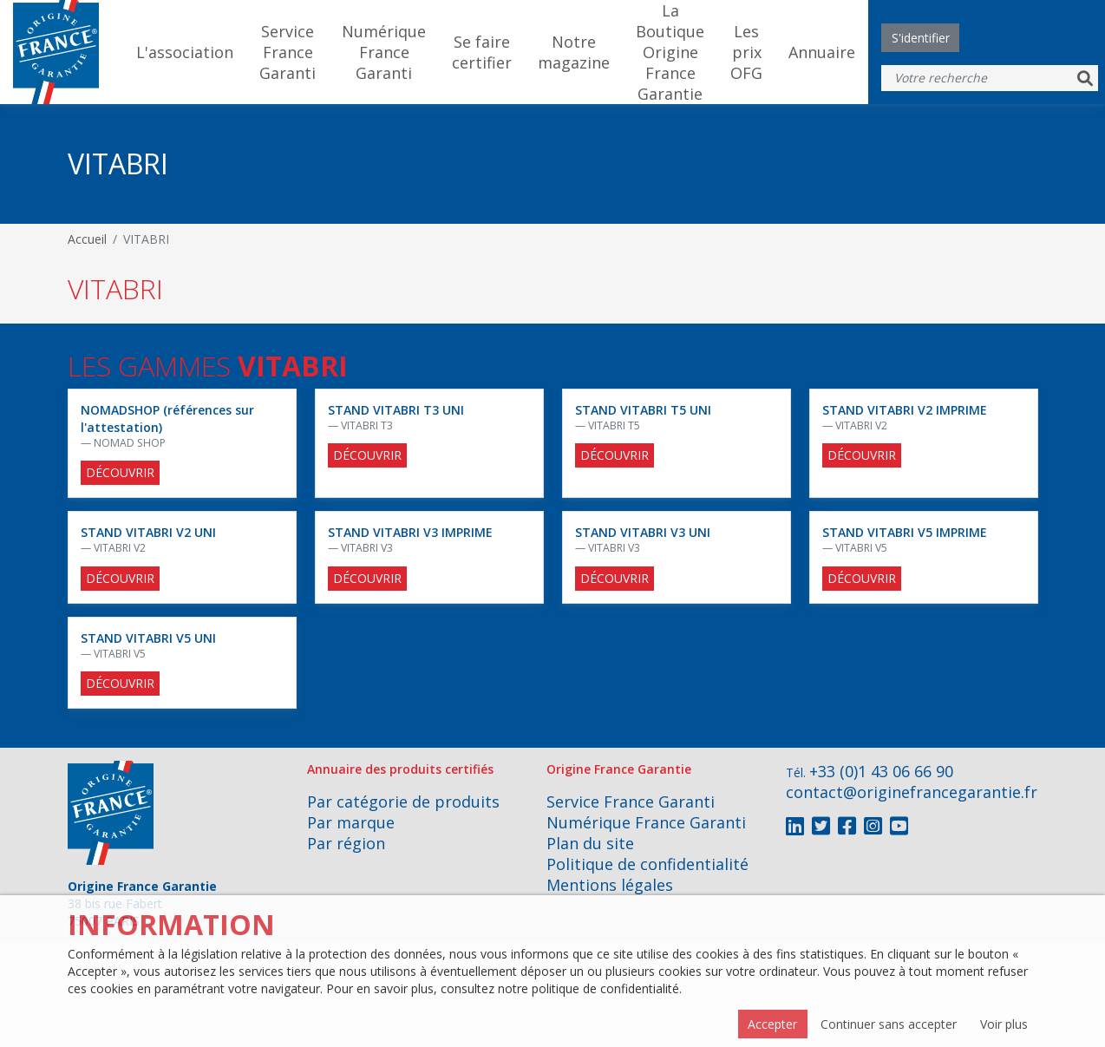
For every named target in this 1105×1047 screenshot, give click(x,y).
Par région (346, 843)
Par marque (351, 822)
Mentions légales (609, 884)
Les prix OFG (746, 52)
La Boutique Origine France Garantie (670, 52)
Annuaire (821, 52)
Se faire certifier (482, 52)
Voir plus (1004, 1024)
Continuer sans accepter (889, 1024)
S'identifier (921, 37)
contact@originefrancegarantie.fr (911, 792)
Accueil (87, 239)
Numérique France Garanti (384, 52)
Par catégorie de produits (403, 801)
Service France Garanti (287, 52)
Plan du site (590, 843)
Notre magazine (574, 52)
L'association (184, 52)
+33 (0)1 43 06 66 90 (881, 771)
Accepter (772, 1024)
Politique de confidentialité (647, 864)
